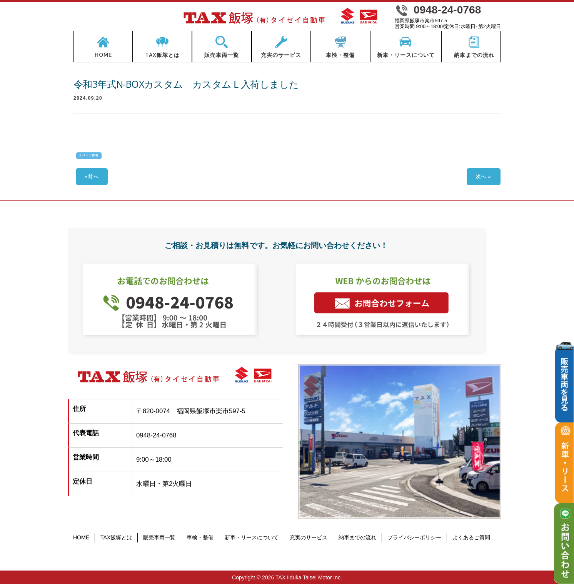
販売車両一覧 (159, 537)
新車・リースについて (252, 537)
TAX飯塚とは (116, 537)
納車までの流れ (357, 537)
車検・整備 (200, 537)
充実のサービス (308, 537)
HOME (81, 537)
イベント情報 (88, 155)
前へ (93, 176)
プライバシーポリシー (414, 537)
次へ (481, 176)
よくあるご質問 (471, 537)
